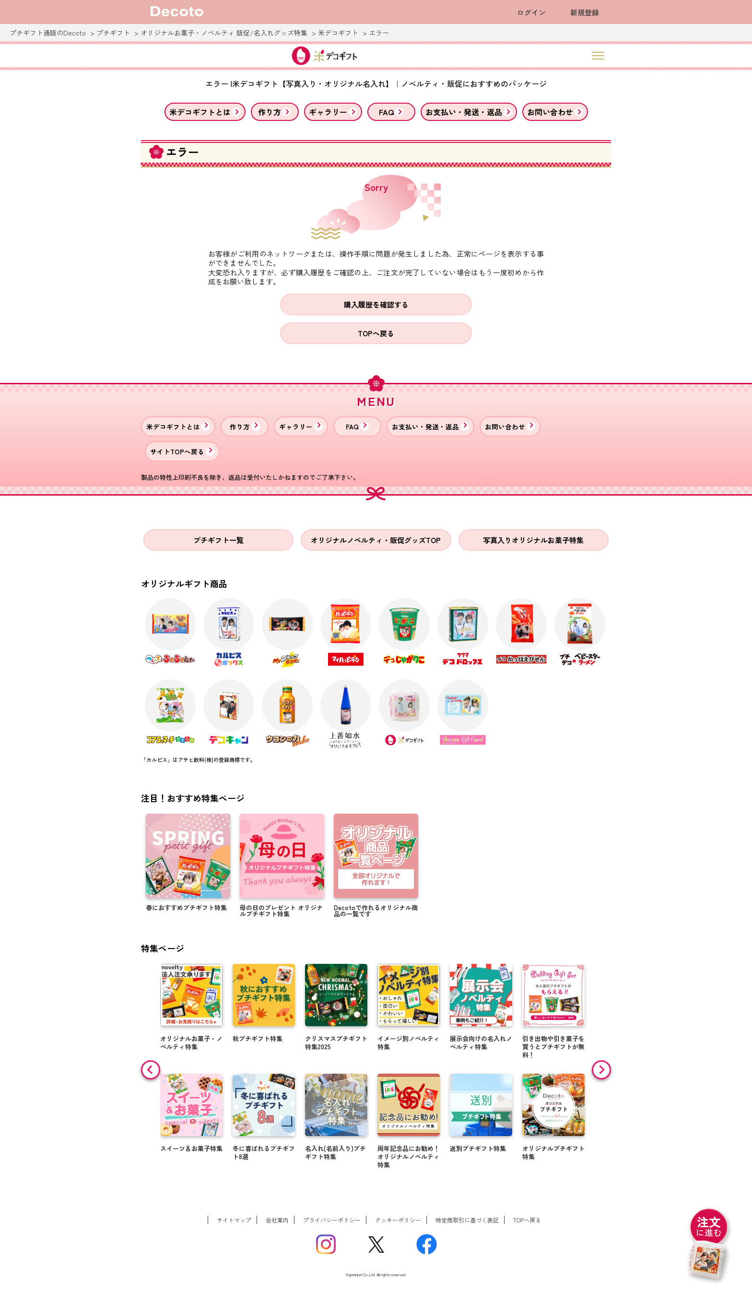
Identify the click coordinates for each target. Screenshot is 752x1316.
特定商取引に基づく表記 (467, 1220)
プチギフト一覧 (218, 540)
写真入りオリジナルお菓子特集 (533, 540)
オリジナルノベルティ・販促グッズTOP (376, 540)
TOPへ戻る (376, 333)
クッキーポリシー (398, 1220)
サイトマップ (234, 1220)
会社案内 (277, 1220)
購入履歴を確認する (376, 304)
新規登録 (584, 12)
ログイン (531, 12)
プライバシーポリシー (332, 1220)
